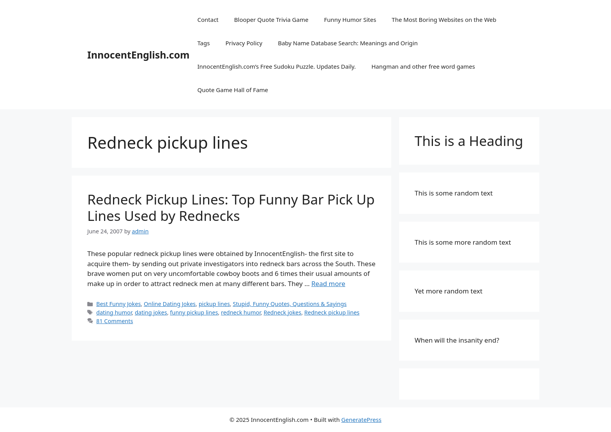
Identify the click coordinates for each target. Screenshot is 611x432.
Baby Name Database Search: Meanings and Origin (348, 43)
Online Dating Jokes (170, 304)
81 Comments (114, 321)
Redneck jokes (282, 312)
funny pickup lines (194, 312)
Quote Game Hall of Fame (232, 90)
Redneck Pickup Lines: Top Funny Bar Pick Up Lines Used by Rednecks (231, 207)
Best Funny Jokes (118, 304)
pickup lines (214, 304)
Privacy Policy (243, 43)
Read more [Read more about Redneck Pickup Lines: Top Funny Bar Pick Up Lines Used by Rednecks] (328, 283)
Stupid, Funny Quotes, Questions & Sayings (289, 304)
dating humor (114, 312)
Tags (203, 43)
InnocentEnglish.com (138, 54)
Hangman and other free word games (423, 66)
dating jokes (151, 312)
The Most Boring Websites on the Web (444, 19)
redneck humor (241, 312)
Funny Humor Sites (350, 19)
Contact (207, 19)
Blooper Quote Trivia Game (271, 19)
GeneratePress (361, 419)
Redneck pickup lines (332, 312)
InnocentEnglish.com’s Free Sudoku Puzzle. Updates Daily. (276, 66)
